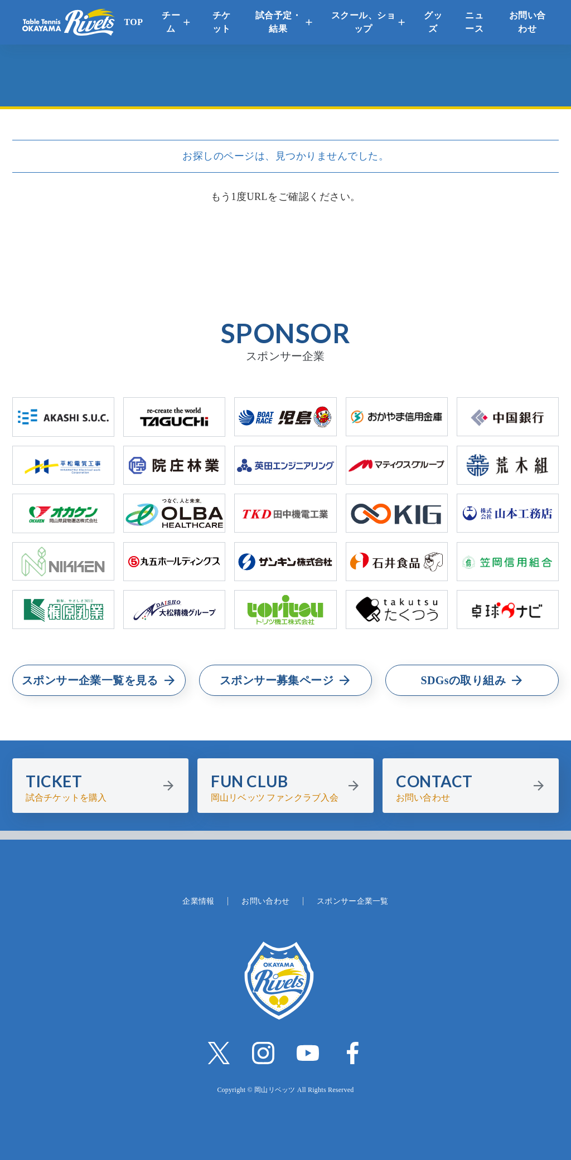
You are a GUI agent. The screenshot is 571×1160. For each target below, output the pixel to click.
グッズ (433, 22)
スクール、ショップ (363, 22)
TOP (133, 22)
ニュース (474, 22)
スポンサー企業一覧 (353, 901)
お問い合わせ (527, 22)
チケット (221, 22)
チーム (171, 22)
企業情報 (198, 901)
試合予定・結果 (278, 22)
